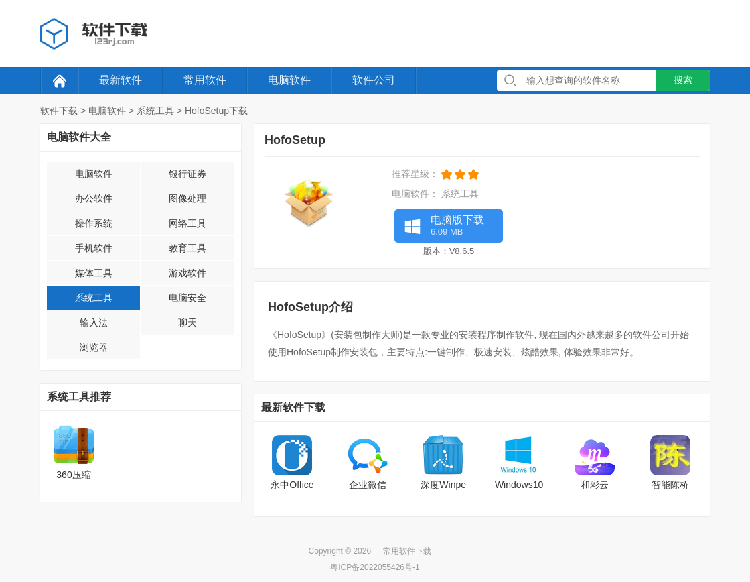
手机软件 (93, 248)
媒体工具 (93, 273)
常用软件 (204, 80)
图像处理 (187, 198)
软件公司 (373, 80)
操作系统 (93, 223)
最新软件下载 (293, 407)
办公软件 (93, 198)
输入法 (94, 322)
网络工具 (187, 223)
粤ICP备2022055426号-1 (374, 567)
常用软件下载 (407, 551)
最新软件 (120, 80)
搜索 (683, 79)
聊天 (187, 322)
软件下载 (59, 110)
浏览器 (94, 347)
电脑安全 (187, 297)
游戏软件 (187, 273)
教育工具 (187, 248)
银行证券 (187, 173)
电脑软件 (289, 80)
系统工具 (155, 110)
